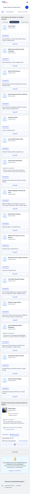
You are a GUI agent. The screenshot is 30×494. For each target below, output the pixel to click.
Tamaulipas (5, 22)
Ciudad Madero (25, 22)
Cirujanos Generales (9, 485)
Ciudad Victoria (14, 22)
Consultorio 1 (5, 35)
